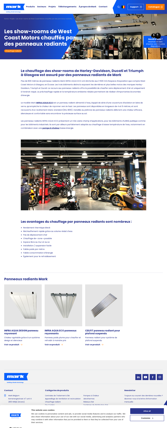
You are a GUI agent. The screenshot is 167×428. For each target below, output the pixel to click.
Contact (103, 6)
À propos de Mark (87, 6)
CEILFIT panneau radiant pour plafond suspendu (102, 332)
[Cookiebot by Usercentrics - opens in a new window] (15, 423)
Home (6, 19)
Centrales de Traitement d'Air (57, 395)
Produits (30, 6)
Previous (134, 205)
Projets (52, 6)
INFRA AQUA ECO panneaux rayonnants (60, 332)
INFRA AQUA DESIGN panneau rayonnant (21, 332)
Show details (36, 423)
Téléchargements (67, 6)
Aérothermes (89, 399)
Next (140, 205)
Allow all (147, 405)
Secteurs (41, 6)
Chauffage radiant (13, 51)
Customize (147, 412)
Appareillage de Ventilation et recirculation (63, 399)
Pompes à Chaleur (91, 395)
